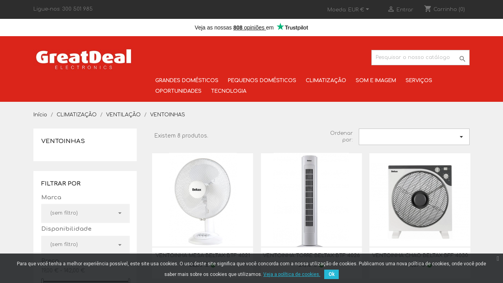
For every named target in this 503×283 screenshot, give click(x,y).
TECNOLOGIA (228, 91)
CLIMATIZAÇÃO (326, 80)
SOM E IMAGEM (376, 80)
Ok (331, 274)
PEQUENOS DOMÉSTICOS (262, 80)
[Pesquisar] (420, 57)
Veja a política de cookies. (291, 274)
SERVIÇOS (419, 80)
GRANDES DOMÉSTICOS (186, 80)
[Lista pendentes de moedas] (359, 10)
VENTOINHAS (63, 141)
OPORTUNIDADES (178, 91)
